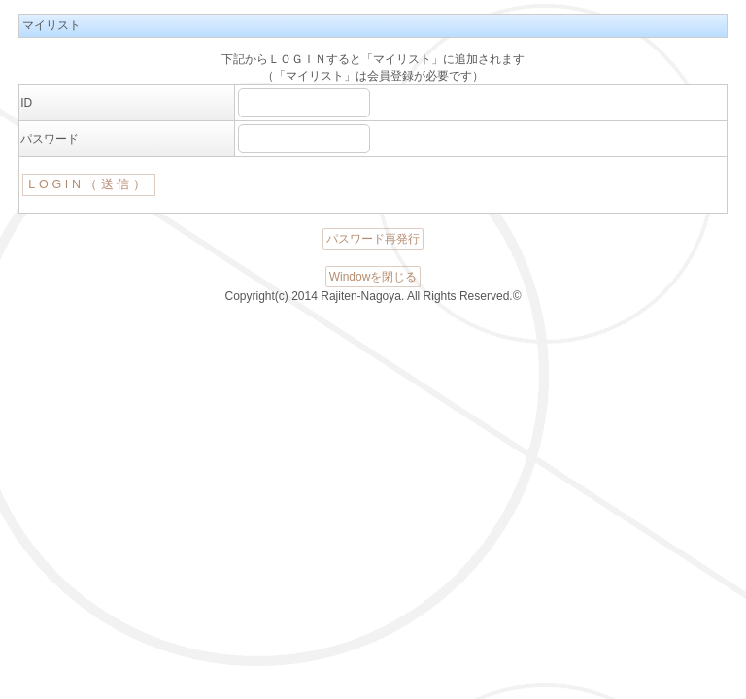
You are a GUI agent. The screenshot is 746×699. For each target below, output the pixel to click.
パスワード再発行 (373, 239)
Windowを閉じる (373, 276)
